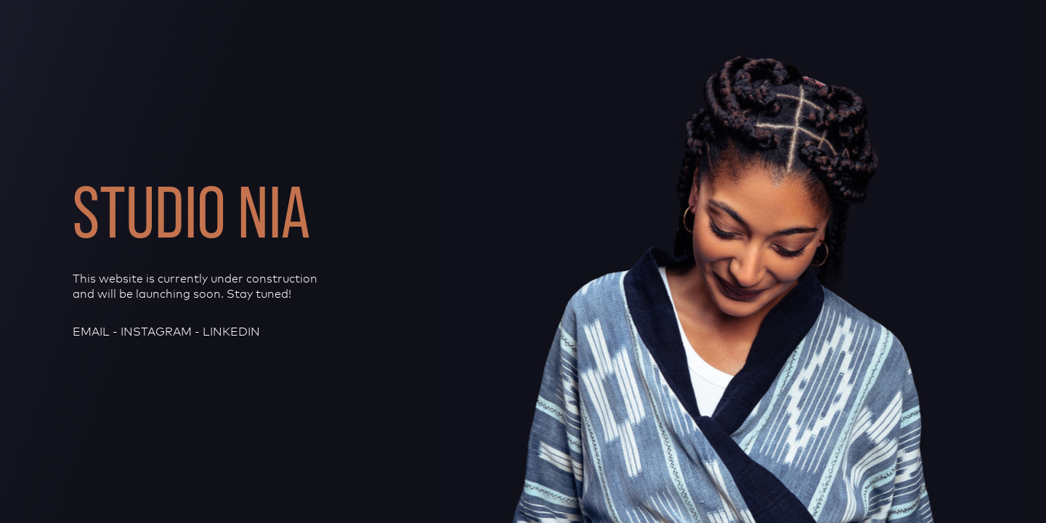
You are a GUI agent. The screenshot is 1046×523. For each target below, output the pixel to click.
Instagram (156, 331)
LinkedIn (231, 331)
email (91, 331)
